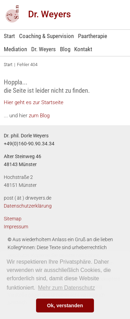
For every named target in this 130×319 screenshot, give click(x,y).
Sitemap (12, 219)
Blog (65, 49)
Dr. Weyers (49, 14)
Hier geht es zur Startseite (33, 102)
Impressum (16, 227)
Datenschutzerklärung (28, 206)
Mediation (15, 49)
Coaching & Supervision (46, 36)
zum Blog (38, 115)
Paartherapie (92, 36)
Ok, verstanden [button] (65, 305)
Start (9, 36)
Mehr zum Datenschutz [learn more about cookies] (66, 288)
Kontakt (83, 49)
